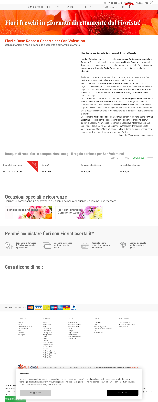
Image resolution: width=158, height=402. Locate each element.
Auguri (45, 327)
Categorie (73, 7)
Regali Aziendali (48, 343)
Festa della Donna (49, 351)
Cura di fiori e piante (74, 337)
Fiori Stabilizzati (23, 329)
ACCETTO (122, 392)
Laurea (45, 337)
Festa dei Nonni (48, 357)
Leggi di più (35, 392)
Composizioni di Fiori (39, 7)
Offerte (127, 6)
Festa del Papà (47, 355)
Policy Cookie (123, 327)
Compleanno (47, 331)
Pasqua (45, 349)
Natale (45, 339)
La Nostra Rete (98, 333)
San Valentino (47, 347)
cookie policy (97, 379)
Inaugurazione (47, 335)
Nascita (45, 341)
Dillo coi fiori (72, 339)
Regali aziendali (73, 333)
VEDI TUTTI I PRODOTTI (132, 158)
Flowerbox (21, 333)
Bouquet (20, 322)
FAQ (95, 331)
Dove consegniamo (100, 327)
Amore (45, 322)
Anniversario (47, 325)
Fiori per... (90, 7)
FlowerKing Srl (56, 367)
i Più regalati (109, 7)
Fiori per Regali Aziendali (22, 209)
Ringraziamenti (48, 345)
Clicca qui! (134, 367)
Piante (58, 7)
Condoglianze (47, 333)
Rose (19, 331)
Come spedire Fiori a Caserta (103, 329)
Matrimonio (47, 329)
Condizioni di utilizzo (126, 322)
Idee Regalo (21, 335)
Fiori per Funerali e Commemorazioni (69, 211)
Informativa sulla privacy (127, 325)
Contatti (96, 325)
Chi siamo (97, 322)
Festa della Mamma (49, 353)
